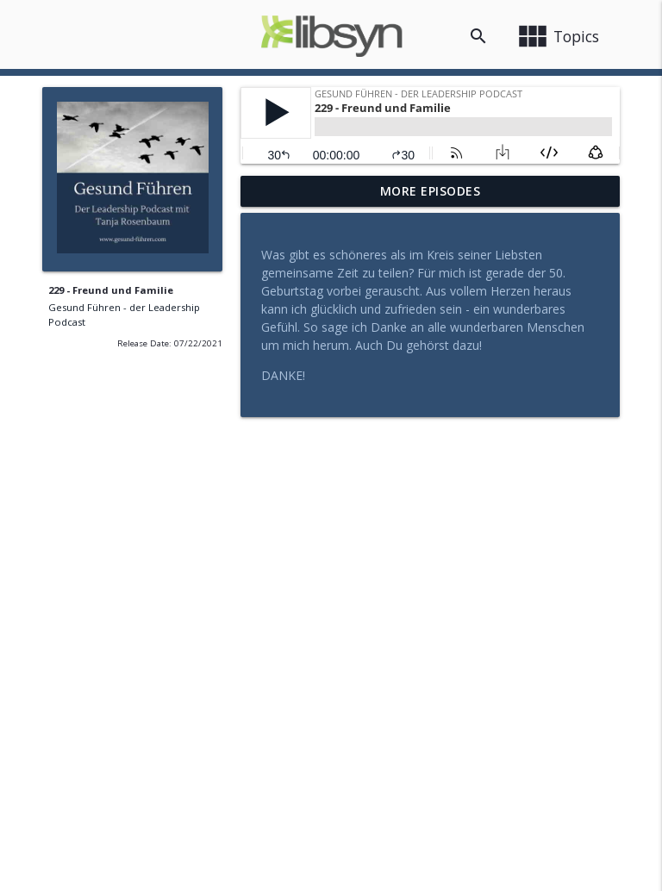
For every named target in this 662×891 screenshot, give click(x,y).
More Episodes (430, 191)
